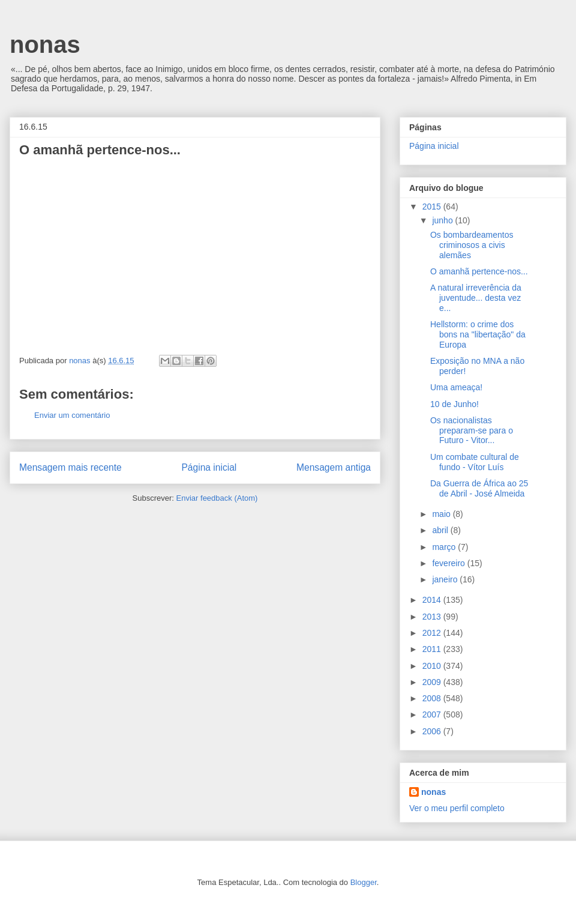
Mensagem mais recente (70, 467)
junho (443, 220)
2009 (432, 682)
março (445, 547)
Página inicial (208, 467)
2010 (432, 666)
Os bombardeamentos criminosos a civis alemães (472, 245)
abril (441, 530)
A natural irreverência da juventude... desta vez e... (475, 298)
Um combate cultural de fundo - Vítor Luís (474, 462)
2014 (432, 600)
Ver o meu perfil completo (457, 808)
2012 (432, 633)
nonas (45, 44)
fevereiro (449, 563)
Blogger (363, 882)
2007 (432, 714)
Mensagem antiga (333, 467)
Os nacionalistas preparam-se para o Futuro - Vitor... (471, 430)
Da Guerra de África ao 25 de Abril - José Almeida (479, 488)
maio (442, 514)
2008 (432, 698)
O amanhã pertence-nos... (479, 271)
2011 (432, 649)
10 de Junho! (454, 404)
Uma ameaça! (456, 387)
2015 (432, 206)
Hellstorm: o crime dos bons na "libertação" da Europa (478, 334)
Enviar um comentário (72, 415)
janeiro (446, 579)
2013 (432, 616)
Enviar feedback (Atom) (217, 498)
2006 (432, 731)
